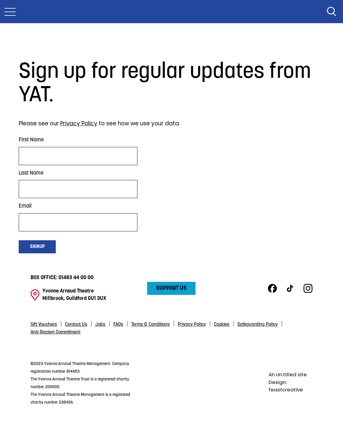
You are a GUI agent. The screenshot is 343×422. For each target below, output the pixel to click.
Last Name (31, 173)
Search (331, 11)
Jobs (100, 324)
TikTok (290, 288)
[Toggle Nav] (10, 11)
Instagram (308, 288)
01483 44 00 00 (75, 278)
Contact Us (76, 324)
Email (25, 206)
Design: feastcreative (286, 386)
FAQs (118, 324)
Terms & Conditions (150, 324)
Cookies (221, 324)
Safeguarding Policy (257, 324)
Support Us (171, 288)
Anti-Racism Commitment (55, 332)
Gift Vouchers (44, 324)
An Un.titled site (288, 374)
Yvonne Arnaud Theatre (171, 12)
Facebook (272, 288)
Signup (37, 246)
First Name (31, 140)
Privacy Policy (78, 123)
